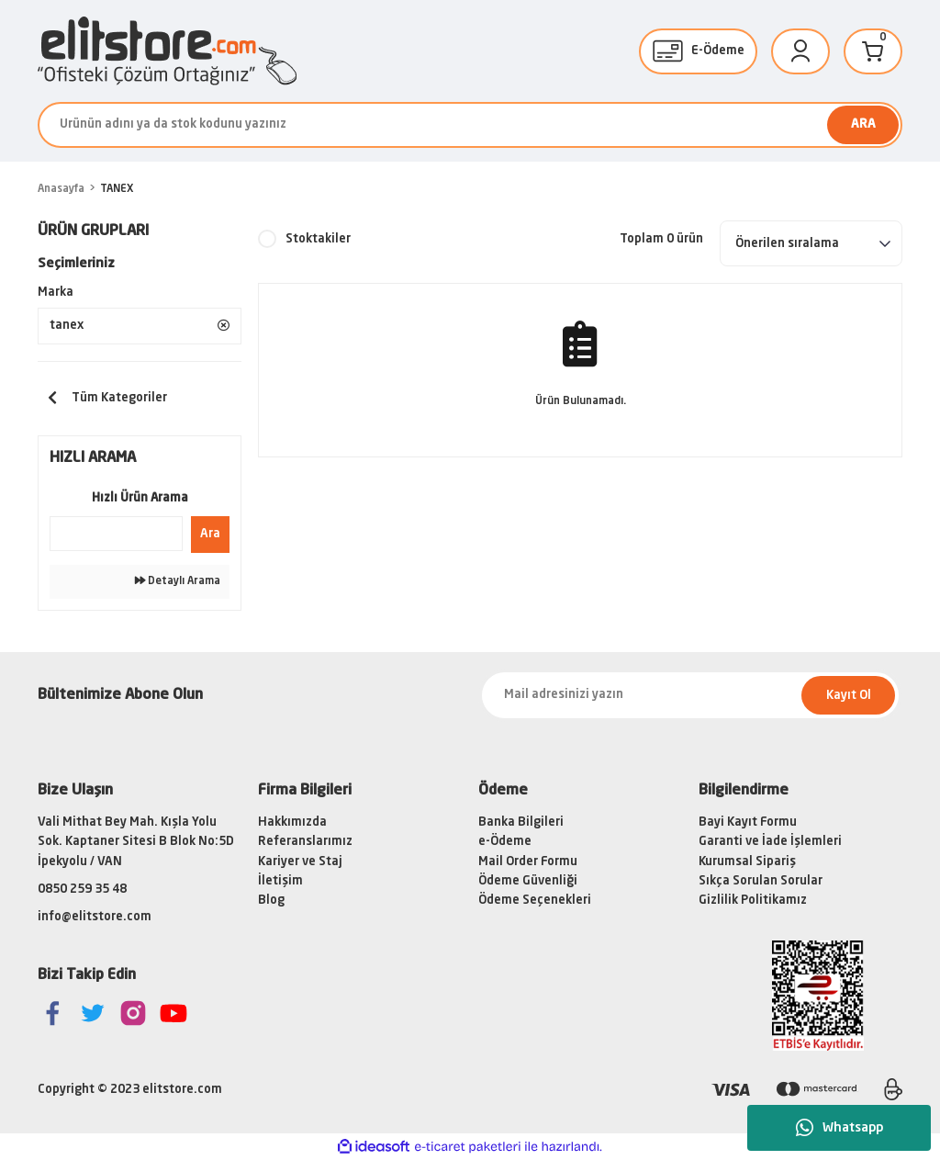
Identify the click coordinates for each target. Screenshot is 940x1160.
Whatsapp (839, 1128)
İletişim (280, 881)
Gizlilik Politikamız (753, 901)
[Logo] (167, 51)
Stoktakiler (318, 239)
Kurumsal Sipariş (747, 862)
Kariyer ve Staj (300, 862)
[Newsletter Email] (690, 695)
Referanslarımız (305, 842)
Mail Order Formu (527, 862)
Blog (271, 901)
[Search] (470, 125)
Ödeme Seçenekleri (534, 901)
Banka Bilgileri (521, 822)
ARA (863, 124)
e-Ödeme (505, 842)
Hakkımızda (292, 822)
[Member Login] (800, 51)
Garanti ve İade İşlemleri (770, 842)
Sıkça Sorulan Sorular (760, 881)
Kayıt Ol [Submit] (848, 696)
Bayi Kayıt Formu (748, 822)
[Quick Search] (116, 533)
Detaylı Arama (177, 581)
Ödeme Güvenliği (527, 881)
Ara (210, 534)
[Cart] (873, 51)
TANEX (116, 189)
